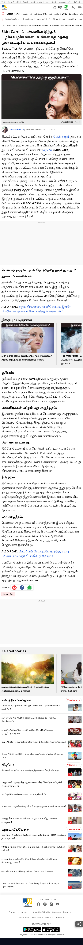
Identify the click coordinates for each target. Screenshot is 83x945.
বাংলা (47, 2)
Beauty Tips (8, 594)
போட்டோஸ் (59, 19)
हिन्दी (3, 2)
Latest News (13, 13)
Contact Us (14, 912)
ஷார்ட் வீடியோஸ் (15, 829)
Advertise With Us (41, 912)
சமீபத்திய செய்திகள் (16, 700)
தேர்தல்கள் (28, 19)
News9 (11, 2)
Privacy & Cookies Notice (31, 917)
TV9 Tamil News (9, 25)
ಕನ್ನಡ (18, 2)
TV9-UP (77, 2)
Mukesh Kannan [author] (17, 129)
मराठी (33, 2)
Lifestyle (23, 25)
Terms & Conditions (54, 917)
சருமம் (48, 150)
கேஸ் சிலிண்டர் (12, 19)
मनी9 (70, 2)
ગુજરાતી (40, 2)
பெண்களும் (61, 136)
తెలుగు (25, 2)
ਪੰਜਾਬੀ (54, 2)
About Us (25, 912)
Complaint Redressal (62, 912)
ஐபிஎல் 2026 (60, 13)
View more (73, 700)
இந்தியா (73, 13)
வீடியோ (72, 19)
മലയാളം (62, 2)
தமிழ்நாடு (27, 13)
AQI (60, 7)
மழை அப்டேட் (43, 19)
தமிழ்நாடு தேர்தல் (43, 13)
